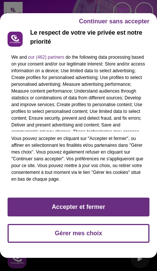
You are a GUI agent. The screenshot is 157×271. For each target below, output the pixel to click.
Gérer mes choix (78, 233)
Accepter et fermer (78, 207)
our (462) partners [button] (46, 57)
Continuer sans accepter (114, 21)
